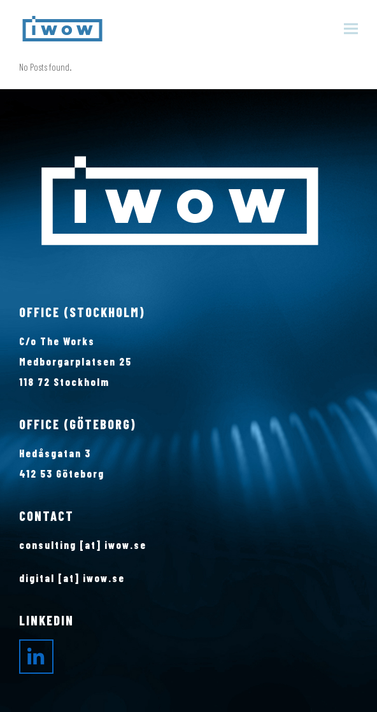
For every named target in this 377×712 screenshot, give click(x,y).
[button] (351, 29)
